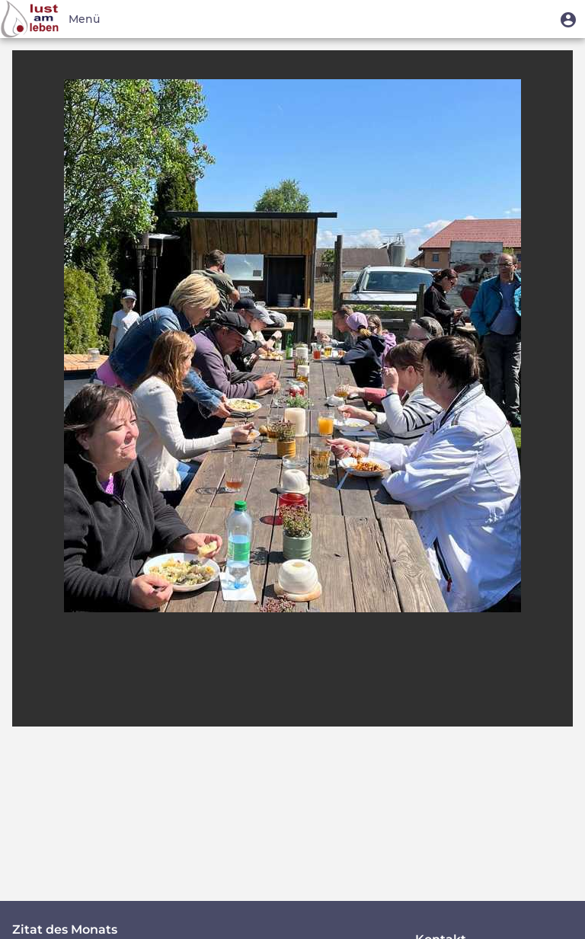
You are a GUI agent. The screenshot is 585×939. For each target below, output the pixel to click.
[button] (568, 19)
